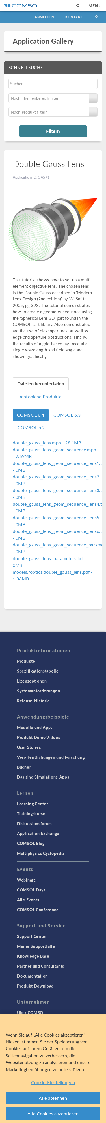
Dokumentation (32, 976)
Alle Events (28, 899)
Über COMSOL (31, 1012)
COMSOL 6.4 (30, 415)
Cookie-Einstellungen (53, 1082)
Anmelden (44, 17)
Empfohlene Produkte (39, 396)
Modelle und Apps (35, 727)
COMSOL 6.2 (31, 427)
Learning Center (32, 803)
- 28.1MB (47, 442)
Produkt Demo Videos (38, 737)
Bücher (24, 767)
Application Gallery (43, 41)
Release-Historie (33, 701)
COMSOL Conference (38, 909)
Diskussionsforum (34, 823)
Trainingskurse (31, 813)
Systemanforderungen (38, 691)
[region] (53, 1068)
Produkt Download (35, 986)
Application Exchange (38, 833)
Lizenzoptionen (32, 681)
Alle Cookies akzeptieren (53, 1113)
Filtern (53, 131)
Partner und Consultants (40, 966)
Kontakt (74, 17)
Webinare (26, 880)
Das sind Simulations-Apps (43, 777)
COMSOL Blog (31, 843)
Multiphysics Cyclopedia (41, 853)
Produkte (26, 661)
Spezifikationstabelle (38, 671)
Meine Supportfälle (36, 946)
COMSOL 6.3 (67, 415)
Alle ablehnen (53, 1098)
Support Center (32, 936)
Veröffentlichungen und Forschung (51, 757)
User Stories (29, 747)
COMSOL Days (31, 890)
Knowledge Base (33, 956)
